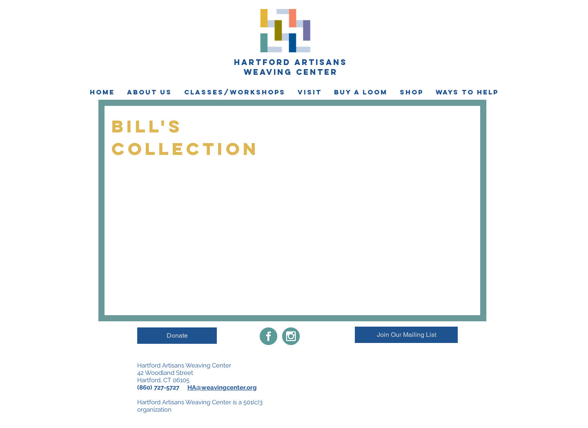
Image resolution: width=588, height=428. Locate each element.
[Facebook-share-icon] (268, 336)
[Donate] (177, 335)
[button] (149, 92)
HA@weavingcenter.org (222, 387)
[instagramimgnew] (291, 336)
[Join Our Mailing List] (406, 335)
